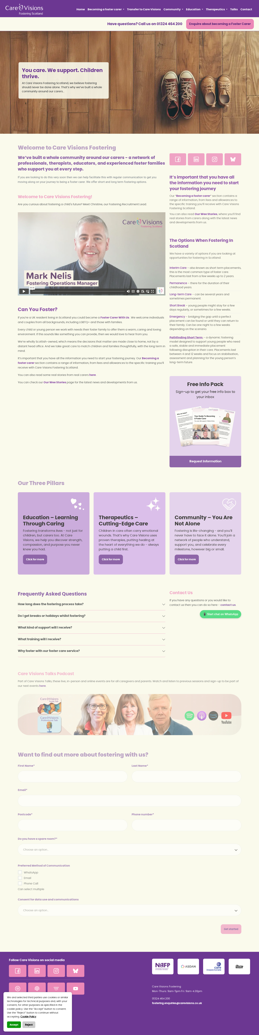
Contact (246, 9)
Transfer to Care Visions (144, 9)
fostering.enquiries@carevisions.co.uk (177, 1003)
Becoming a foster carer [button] (105, 9)
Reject (29, 1025)
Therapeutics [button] (215, 9)
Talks (234, 9)
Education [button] (193, 9)
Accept (14, 1025)
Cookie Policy (28, 1017)
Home (80, 9)
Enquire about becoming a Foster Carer (220, 24)
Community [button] (172, 9)
